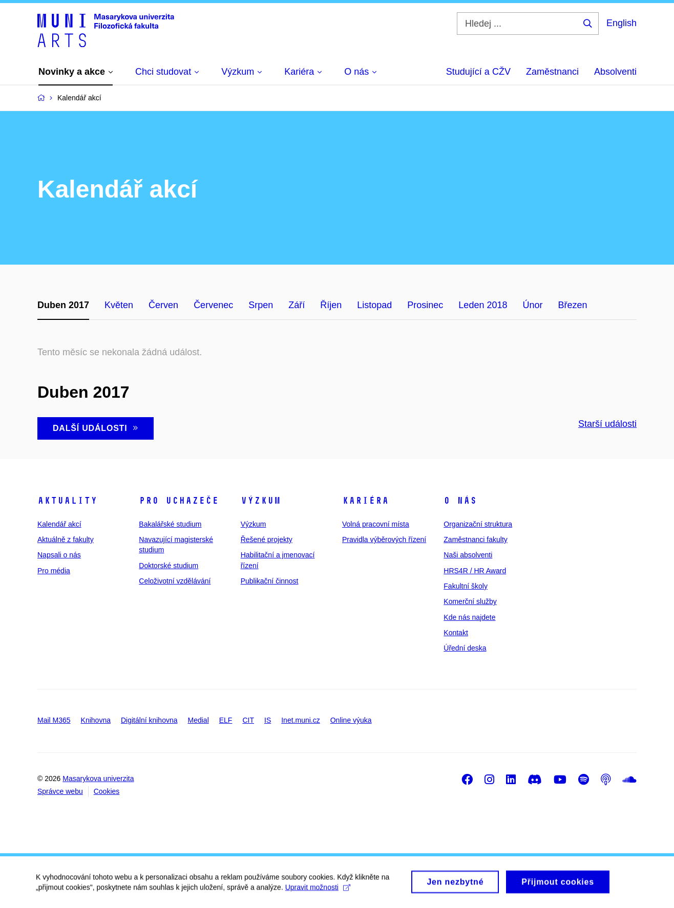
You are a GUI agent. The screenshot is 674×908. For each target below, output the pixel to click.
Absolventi (615, 72)
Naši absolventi (468, 555)
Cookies (107, 791)
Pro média (53, 571)
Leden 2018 (482, 305)
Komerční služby (470, 601)
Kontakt (456, 633)
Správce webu (60, 791)
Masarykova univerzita (98, 778)
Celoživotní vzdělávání (174, 581)
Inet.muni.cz (300, 720)
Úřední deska (465, 648)
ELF (226, 720)
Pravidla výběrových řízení (384, 539)
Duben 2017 (63, 305)
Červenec (213, 305)
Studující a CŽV (478, 72)
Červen (163, 305)
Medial (198, 720)
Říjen (331, 305)
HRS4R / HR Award (475, 571)
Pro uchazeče (179, 500)
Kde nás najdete (469, 617)
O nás (460, 500)
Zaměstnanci (552, 72)
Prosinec (425, 305)
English (621, 23)
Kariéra (365, 500)
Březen (572, 305)
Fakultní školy (466, 586)
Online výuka (351, 720)
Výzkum (261, 500)
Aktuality (67, 500)
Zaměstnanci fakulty (476, 539)
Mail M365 (54, 720)
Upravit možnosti (317, 892)
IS (267, 720)
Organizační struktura (478, 524)
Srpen (260, 305)
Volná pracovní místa (375, 524)
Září (296, 305)
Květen (118, 305)
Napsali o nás (59, 555)
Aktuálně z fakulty (65, 539)
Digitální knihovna (149, 720)
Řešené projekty (266, 539)
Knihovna (96, 720)
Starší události (607, 424)
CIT (248, 720)
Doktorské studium (168, 565)
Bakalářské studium (170, 524)
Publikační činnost (270, 581)
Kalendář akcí (59, 524)
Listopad (374, 305)
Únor (532, 305)
